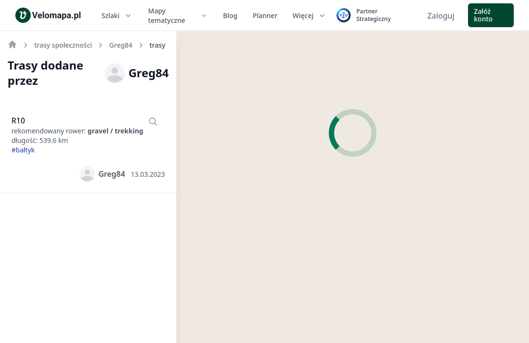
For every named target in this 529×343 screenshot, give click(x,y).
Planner (265, 15)
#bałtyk (23, 149)
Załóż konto (483, 15)
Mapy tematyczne (178, 15)
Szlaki (117, 15)
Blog (230, 15)
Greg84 (137, 72)
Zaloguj (441, 15)
